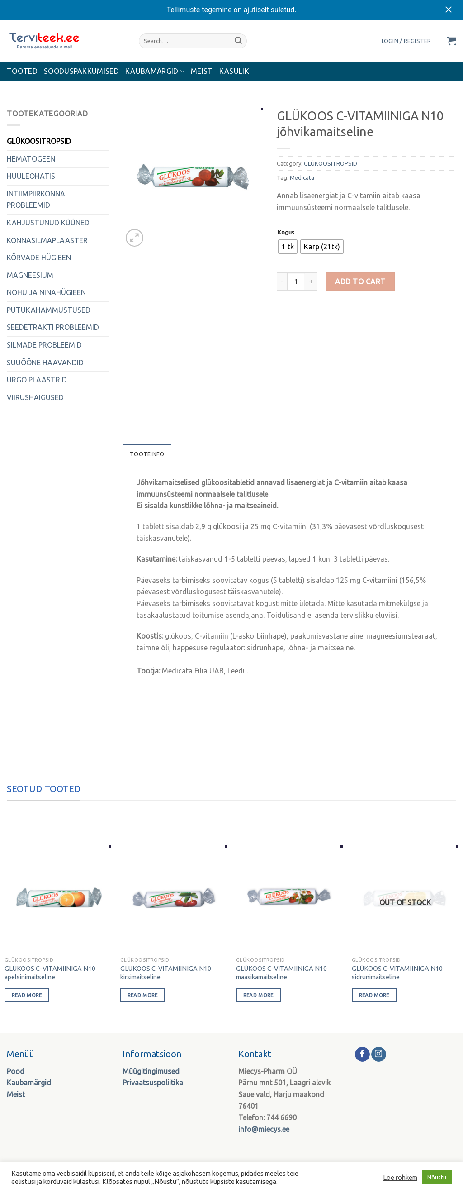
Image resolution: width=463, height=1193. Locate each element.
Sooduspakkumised (81, 71)
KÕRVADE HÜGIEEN (39, 257)
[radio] (288, 246)
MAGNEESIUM (30, 275)
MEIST (202, 71)
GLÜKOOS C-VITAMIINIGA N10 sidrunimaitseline (397, 973)
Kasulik (234, 71)
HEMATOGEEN (31, 159)
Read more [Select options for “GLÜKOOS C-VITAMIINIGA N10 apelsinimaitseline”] (27, 995)
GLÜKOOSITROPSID (39, 141)
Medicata (302, 177)
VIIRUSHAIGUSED (35, 397)
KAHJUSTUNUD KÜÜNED (48, 223)
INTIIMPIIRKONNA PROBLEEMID (36, 200)
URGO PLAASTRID (37, 380)
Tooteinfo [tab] (147, 454)
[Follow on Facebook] (362, 1054)
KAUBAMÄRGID (154, 71)
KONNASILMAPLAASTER (47, 240)
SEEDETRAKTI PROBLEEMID (53, 327)
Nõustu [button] (436, 1177)
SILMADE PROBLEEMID (44, 345)
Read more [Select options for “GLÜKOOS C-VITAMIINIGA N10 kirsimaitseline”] (143, 995)
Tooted (22, 71)
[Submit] (238, 40)
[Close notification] (448, 10)
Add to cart (360, 281)
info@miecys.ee (263, 1129)
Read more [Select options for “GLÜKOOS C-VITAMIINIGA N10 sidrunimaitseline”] (374, 995)
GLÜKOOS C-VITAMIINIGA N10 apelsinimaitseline (50, 973)
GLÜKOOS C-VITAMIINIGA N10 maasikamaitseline (281, 973)
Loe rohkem (400, 1177)
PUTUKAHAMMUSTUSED (48, 310)
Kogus (286, 232)
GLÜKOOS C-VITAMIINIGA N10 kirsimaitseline (165, 973)
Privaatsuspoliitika (153, 1082)
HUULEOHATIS (31, 176)
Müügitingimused (151, 1071)
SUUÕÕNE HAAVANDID (45, 362)
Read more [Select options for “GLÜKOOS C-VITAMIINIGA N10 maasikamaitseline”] (258, 995)
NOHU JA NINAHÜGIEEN (46, 292)
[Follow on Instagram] (378, 1054)
